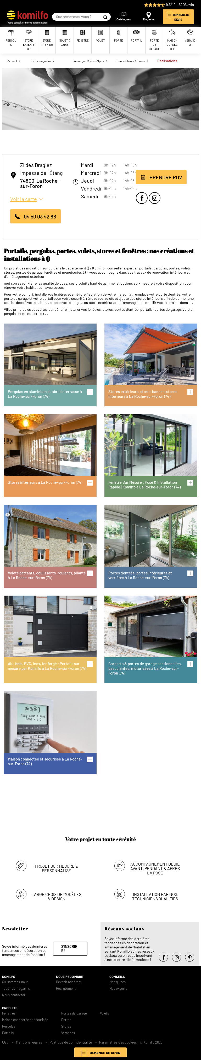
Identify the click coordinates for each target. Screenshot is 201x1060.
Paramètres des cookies (118, 1042)
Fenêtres (8, 1013)
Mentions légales (29, 1042)
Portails (8, 1033)
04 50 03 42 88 (40, 216)
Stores (66, 1026)
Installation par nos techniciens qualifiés (155, 896)
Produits (10, 1008)
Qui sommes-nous (15, 982)
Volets (104, 1013)
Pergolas (8, 1026)
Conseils (117, 977)
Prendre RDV (165, 177)
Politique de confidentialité (70, 1042)
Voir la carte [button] (23, 198)
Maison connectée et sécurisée (25, 1020)
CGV (5, 1042)
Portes (66, 1020)
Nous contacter (13, 995)
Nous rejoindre (69, 977)
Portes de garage (74, 1013)
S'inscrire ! (69, 948)
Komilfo (8, 977)
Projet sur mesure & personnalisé (56, 868)
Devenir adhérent (69, 982)
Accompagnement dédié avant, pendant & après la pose (155, 868)
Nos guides (117, 982)
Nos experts (118, 988)
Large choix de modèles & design (56, 896)
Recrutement (66, 988)
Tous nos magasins (16, 988)
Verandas (68, 1033)
